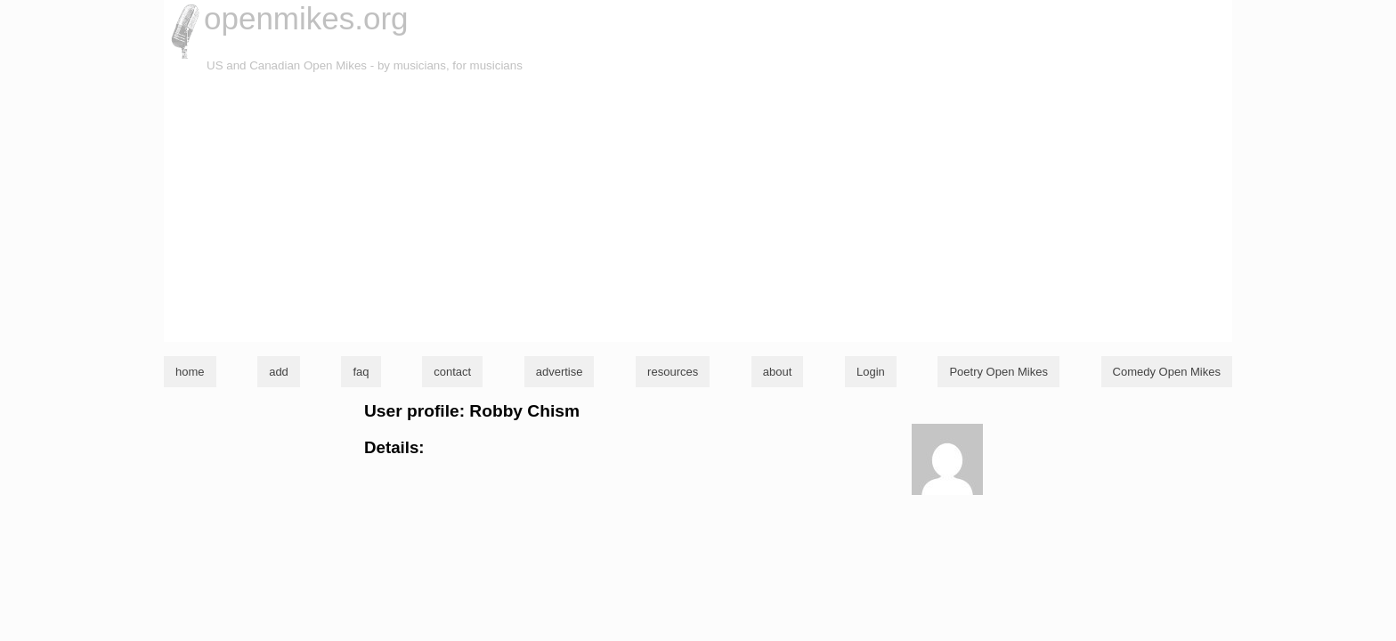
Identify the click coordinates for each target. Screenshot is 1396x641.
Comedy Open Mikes (1167, 371)
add (278, 371)
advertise (559, 371)
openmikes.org (306, 18)
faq (361, 371)
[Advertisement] (698, 208)
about (777, 371)
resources (672, 371)
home (190, 371)
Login (870, 371)
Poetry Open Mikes (998, 371)
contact (452, 371)
